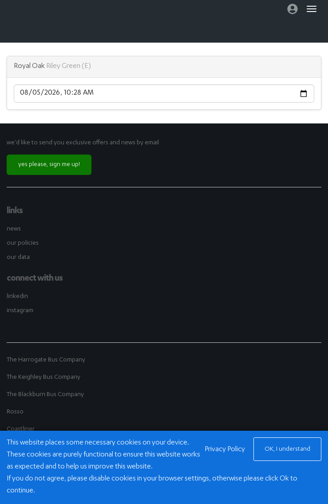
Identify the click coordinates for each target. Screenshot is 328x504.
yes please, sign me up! (49, 164)
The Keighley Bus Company (43, 377)
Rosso (15, 412)
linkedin (17, 296)
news (14, 229)
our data (18, 257)
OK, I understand (287, 449)
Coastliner (21, 429)
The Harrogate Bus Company (46, 360)
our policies (23, 243)
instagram (20, 310)
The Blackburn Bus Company (45, 394)
